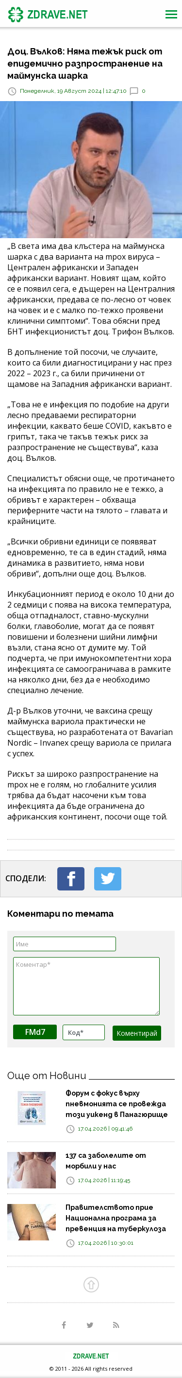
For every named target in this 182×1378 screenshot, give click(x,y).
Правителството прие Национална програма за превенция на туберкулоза (116, 1218)
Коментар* (86, 986)
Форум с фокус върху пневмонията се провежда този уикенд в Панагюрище (117, 1103)
